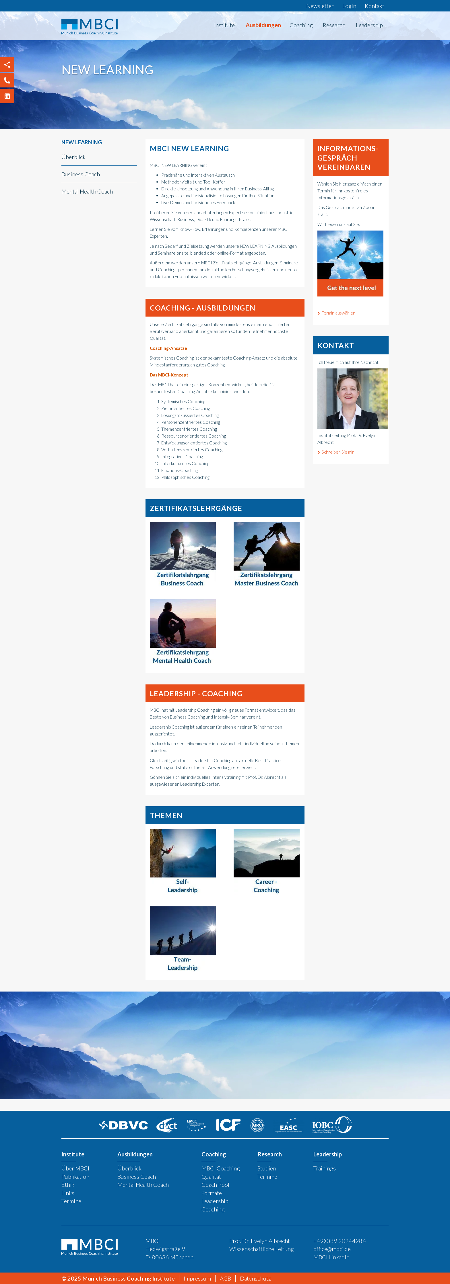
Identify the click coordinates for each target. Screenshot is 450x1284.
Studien (266, 1168)
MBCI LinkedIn (331, 1257)
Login (349, 5)
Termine (71, 1200)
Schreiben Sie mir (338, 451)
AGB (225, 1278)
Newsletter (320, 5)
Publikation (75, 1176)
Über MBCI (75, 1168)
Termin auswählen (338, 312)
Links (67, 1192)
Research (334, 25)
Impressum (197, 1278)
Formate (211, 1192)
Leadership (369, 25)
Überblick (73, 156)
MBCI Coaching (220, 1168)
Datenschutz (255, 1278)
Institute (224, 25)
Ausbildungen (263, 25)
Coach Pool (215, 1184)
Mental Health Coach (87, 191)
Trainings (324, 1168)
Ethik (67, 1184)
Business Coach (80, 174)
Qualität (211, 1176)
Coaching (301, 25)
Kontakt (374, 5)
